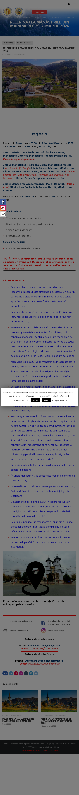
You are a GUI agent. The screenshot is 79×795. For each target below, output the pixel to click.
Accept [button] (35, 400)
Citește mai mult (60, 400)
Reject (46, 400)
